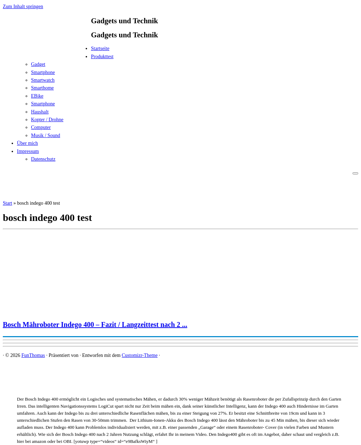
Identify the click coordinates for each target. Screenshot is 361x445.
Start (7, 203)
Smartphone (43, 72)
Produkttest (102, 56)
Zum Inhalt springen (23, 6)
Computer (41, 127)
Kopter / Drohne (47, 119)
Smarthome (42, 88)
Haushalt (40, 112)
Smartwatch (43, 80)
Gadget (38, 64)
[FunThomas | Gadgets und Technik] (47, 50)
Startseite (100, 48)
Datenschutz (43, 159)
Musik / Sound (45, 135)
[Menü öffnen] (355, 173)
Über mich (27, 143)
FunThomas (33, 355)
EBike (37, 96)
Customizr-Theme (140, 355)
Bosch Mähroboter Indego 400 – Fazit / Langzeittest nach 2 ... (95, 324)
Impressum (28, 151)
